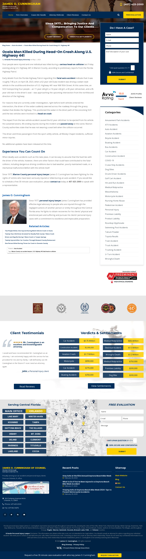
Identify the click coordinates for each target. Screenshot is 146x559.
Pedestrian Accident (114, 205)
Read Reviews (27, 386)
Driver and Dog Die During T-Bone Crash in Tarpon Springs (25, 237)
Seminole (62, 530)
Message (122, 430)
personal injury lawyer (50, 200)
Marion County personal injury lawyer (31, 174)
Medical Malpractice (114, 187)
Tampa (35, 422)
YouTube (24, 514)
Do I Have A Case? (122, 27)
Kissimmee (13, 422)
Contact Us (120, 487)
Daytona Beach (13, 428)
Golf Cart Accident (113, 178)
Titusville (35, 445)
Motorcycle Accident (114, 196)
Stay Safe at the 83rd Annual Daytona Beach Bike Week (87, 477)
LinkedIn (17, 514)
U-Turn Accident (112, 254)
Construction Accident (115, 156)
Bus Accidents (111, 147)
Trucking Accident (113, 250)
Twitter (11, 514)
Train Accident (111, 241)
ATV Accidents (111, 125)
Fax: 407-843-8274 (10, 508)
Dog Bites (109, 169)
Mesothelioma (111, 192)
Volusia (95, 530)
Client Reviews (54, 37)
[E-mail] (122, 40)
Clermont (35, 439)
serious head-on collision (72, 64)
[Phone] (122, 46)
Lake (83, 530)
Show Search (118, 15)
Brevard (77, 530)
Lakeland (13, 451)
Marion (56, 530)
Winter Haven (35, 416)
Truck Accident (111, 245)
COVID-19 (109, 160)
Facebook (5, 514)
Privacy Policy (79, 545)
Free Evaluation (133, 15)
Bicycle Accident (112, 138)
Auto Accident (17, 45)
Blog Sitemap (67, 545)
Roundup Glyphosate (114, 223)
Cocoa (35, 451)
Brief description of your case (122, 56)
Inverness (13, 445)
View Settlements (101, 386)
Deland (13, 439)
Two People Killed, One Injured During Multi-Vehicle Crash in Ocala (29, 231)
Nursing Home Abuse (115, 200)
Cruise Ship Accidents (114, 165)
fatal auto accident (66, 78)
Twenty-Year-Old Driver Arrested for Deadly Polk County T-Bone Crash (29, 234)
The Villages (35, 428)
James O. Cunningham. (69, 541)
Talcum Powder (112, 232)
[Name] (122, 34)
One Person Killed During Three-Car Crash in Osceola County (26, 243)
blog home (6, 45)
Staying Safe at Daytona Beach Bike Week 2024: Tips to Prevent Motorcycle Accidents (87, 492)
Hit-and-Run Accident (114, 183)
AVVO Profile (136, 94)
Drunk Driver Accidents (115, 174)
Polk (87, 530)
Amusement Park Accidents (117, 120)
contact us (55, 181)
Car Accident (110, 151)
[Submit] (122, 79)
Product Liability (112, 218)
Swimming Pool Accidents (116, 227)
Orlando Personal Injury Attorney (17, 60)
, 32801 (14, 499)
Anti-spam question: (117, 68)
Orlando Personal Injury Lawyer (18, 534)
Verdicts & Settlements (80, 37)
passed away (67, 123)
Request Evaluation (109, 555)
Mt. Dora (35, 434)
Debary (13, 434)
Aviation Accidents (113, 133)
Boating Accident (112, 142)
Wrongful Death (112, 259)
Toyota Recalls (111, 236)
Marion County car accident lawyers (22, 251)
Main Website (121, 475)
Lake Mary (13, 416)
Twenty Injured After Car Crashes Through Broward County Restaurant (30, 240)
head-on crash (45, 113)
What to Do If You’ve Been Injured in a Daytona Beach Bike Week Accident (87, 484)
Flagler (49, 530)
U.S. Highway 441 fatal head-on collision (44, 251)
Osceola (70, 530)
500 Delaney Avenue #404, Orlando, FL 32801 (25, 488)
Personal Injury (112, 209)
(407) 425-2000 (134, 4)
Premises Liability (113, 214)
